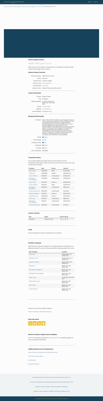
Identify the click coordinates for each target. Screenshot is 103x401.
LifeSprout (32, 173)
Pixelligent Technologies (33, 179)
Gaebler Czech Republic (40, 391)
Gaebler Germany (54, 391)
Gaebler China (65, 391)
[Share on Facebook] (30, 323)
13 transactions (46, 83)
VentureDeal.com (54, 337)
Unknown (45, 85)
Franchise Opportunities (35, 356)
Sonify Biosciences (34, 191)
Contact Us (67, 377)
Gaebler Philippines (62, 386)
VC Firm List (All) (40, 6)
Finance (6, 6)
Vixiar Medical (33, 176)
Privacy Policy (58, 377)
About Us (41, 377)
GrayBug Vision (33, 196)
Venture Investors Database (28, 6)
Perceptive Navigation (32, 188)
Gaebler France (39, 386)
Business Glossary (33, 364)
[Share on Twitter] (35, 323)
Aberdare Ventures (45, 311)
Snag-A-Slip (32, 182)
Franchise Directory (36, 382)
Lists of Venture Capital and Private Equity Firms (43, 352)
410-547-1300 (46, 106)
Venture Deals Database (15, 6)
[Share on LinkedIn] (39, 323)
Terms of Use (49, 377)
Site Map (35, 377)
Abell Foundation (33, 311)
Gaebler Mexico (50, 386)
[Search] (90, 2)
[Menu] (96, 2)
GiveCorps (32, 198)
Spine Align (32, 171)
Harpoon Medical (34, 193)
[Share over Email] (43, 323)
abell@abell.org (47, 111)
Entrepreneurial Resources (51, 382)
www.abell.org (46, 109)
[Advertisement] (51, 18)
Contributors (32, 360)
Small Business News (66, 382)
